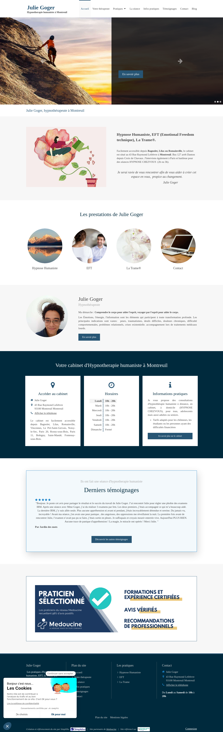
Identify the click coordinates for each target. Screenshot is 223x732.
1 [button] (215, 102)
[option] (111, 61)
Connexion (191, 728)
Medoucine (111, 729)
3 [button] (220, 102)
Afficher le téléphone (45, 413)
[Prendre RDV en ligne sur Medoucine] (111, 608)
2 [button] (218, 102)
